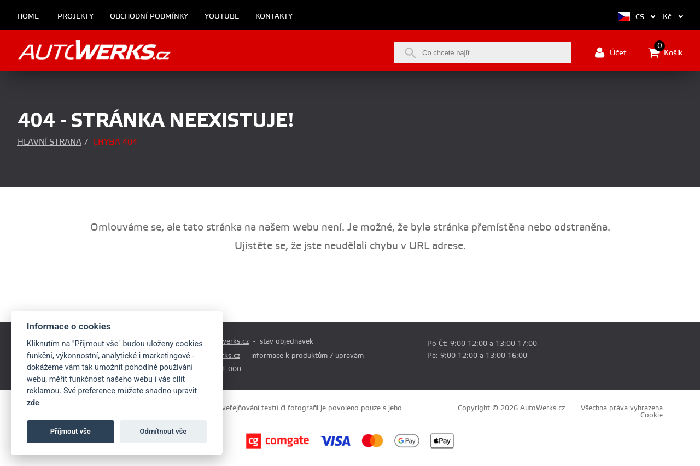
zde (33, 403)
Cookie (651, 415)
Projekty (75, 16)
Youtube (222, 16)
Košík (665, 52)
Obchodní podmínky (149, 16)
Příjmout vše (70, 431)
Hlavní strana (49, 142)
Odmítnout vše (163, 431)
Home (28, 16)
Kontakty (274, 16)
